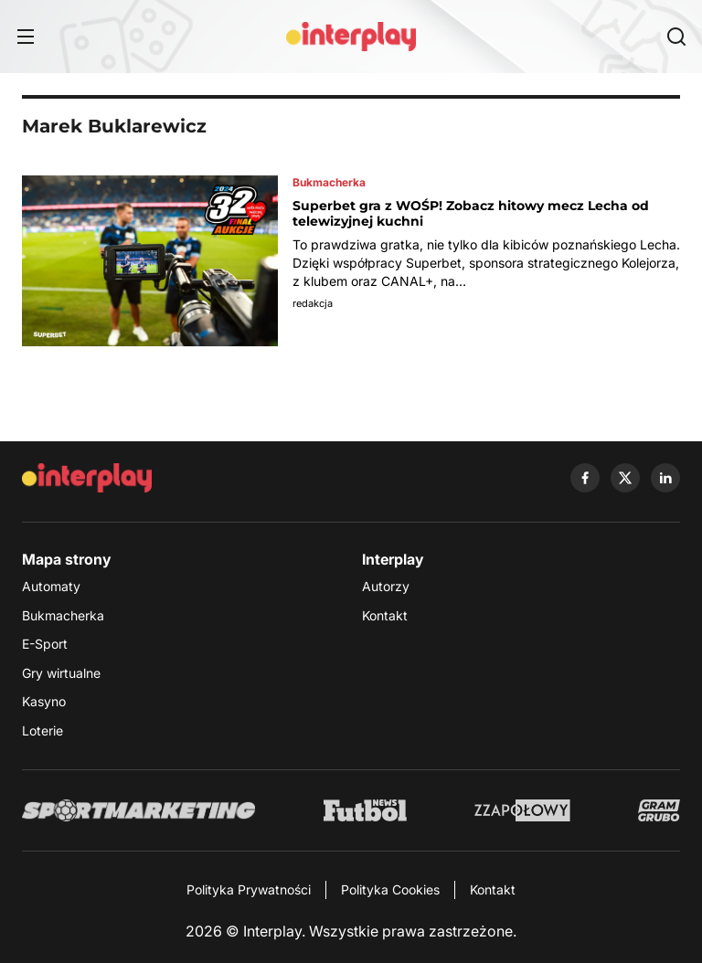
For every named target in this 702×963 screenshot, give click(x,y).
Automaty (51, 586)
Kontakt (385, 615)
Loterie (42, 730)
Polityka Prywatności (248, 889)
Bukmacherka (63, 615)
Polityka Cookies (390, 889)
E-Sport (45, 643)
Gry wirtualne (61, 673)
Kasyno (44, 701)
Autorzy (386, 586)
